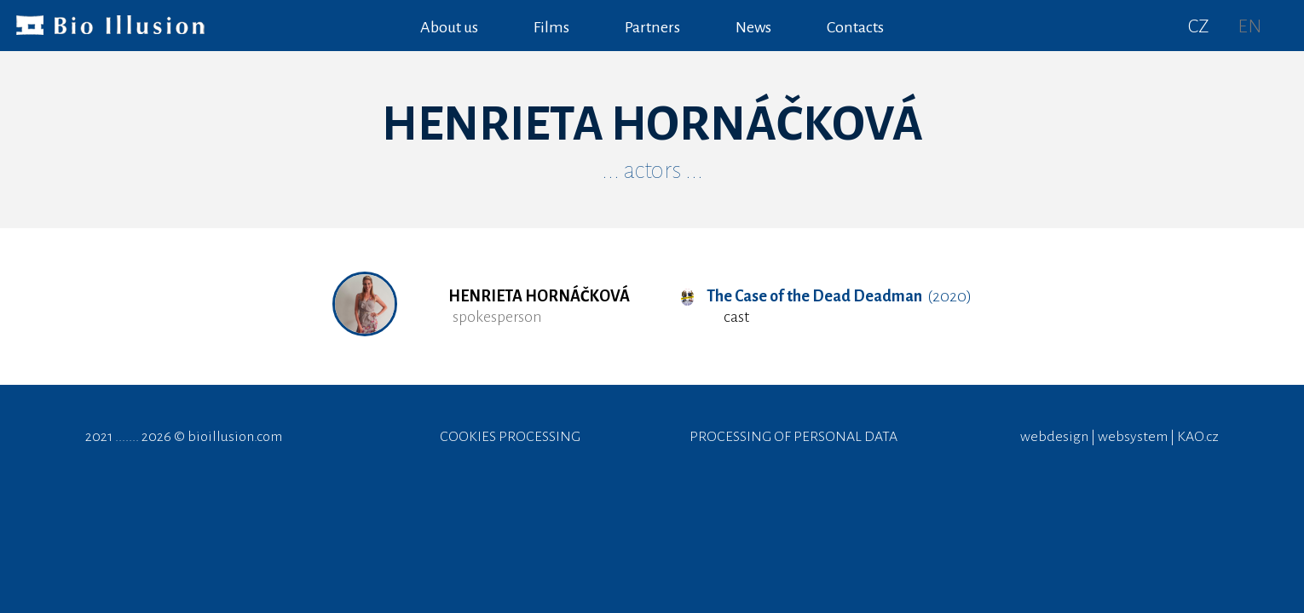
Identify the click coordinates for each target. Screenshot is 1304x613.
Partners (652, 27)
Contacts (855, 27)
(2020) (826, 296)
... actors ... (652, 170)
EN (1249, 26)
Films (551, 27)
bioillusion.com (235, 436)
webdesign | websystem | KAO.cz (1119, 436)
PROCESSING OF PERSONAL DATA (793, 436)
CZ (1198, 26)
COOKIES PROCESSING (510, 436)
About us (449, 27)
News (753, 27)
